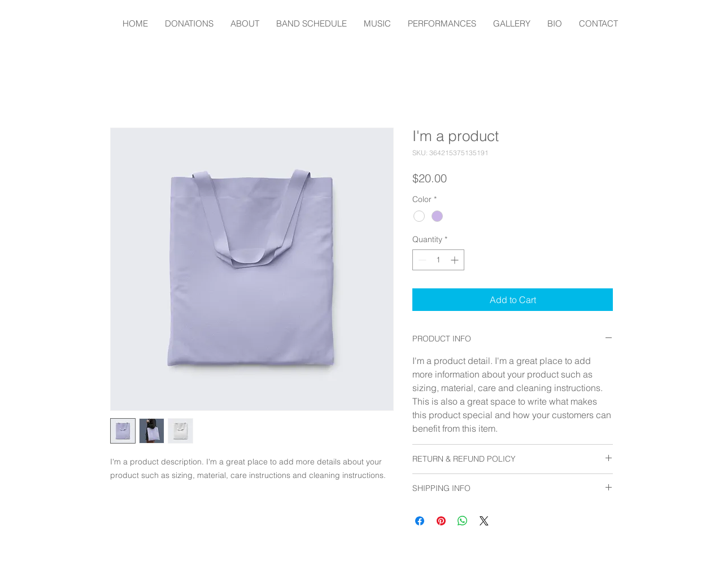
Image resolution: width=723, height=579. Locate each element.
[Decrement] (421, 260)
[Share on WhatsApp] (462, 521)
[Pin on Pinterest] (441, 521)
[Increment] (455, 260)
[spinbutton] (438, 260)
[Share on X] (484, 521)
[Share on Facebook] (419, 521)
